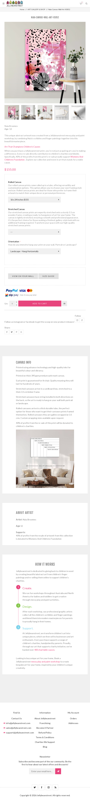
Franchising (44, 723)
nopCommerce (51, 799)
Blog (45, 746)
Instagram (77, 320)
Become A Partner (45, 728)
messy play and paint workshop (45, 661)
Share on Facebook (7, 332)
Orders (73, 718)
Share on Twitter (11, 332)
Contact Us (16, 718)
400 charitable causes (44, 649)
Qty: (6, 303)
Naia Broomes (11, 126)
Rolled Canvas (14, 182)
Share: (7, 327)
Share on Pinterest (16, 332)
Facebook (82, 320)
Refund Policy (45, 732)
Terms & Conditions (45, 737)
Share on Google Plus (21, 332)
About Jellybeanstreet (44, 718)
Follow (78, 316)
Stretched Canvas (16, 209)
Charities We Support (45, 742)
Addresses (73, 723)
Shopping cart (82, 2)
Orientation (13, 241)
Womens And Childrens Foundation (45, 538)
